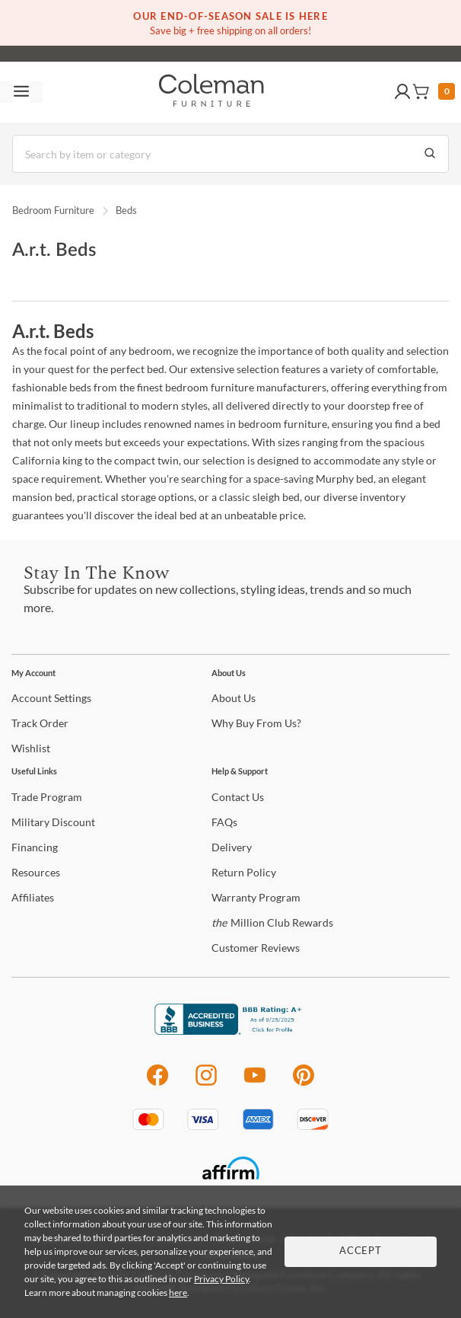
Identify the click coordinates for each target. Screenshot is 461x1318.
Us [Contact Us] (237, 796)
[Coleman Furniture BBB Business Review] (230, 1030)
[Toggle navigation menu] (21, 92)
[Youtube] (255, 1083)
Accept (360, 1251)
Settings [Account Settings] (51, 697)
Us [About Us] (233, 697)
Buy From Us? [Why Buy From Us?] (256, 722)
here (178, 1292)
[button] (402, 92)
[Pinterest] (303, 1083)
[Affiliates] (32, 897)
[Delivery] (231, 847)
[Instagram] (206, 1083)
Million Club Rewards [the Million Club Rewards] (272, 922)
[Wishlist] (30, 748)
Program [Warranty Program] (255, 897)
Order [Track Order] (39, 722)
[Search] (230, 154)
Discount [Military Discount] (53, 821)
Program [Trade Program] (46, 796)
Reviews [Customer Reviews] (255, 947)
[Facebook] (157, 1083)
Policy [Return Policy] (243, 872)
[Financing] (34, 847)
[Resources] (35, 872)
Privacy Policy (221, 1278)
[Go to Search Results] (430, 154)
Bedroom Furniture (53, 210)
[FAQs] (224, 821)
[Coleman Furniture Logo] (211, 92)
